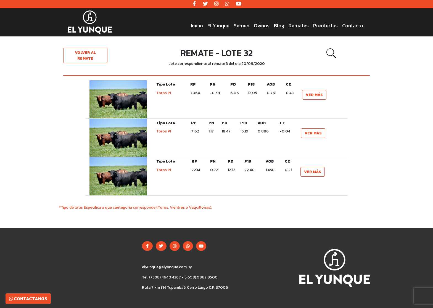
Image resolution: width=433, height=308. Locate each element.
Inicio (197, 25)
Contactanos (28, 298)
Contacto (352, 25)
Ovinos (262, 25)
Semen (241, 25)
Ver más (314, 95)
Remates (299, 25)
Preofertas (325, 25)
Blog (279, 25)
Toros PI (163, 93)
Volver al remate (85, 55)
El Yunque (218, 25)
